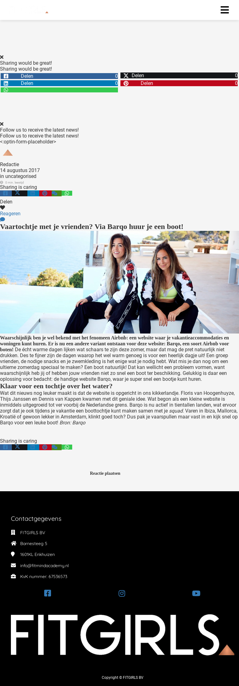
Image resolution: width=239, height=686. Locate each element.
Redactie (9, 164)
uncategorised (20, 176)
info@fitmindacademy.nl (44, 565)
